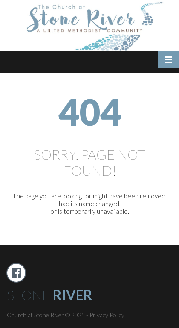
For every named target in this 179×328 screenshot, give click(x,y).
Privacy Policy (107, 315)
